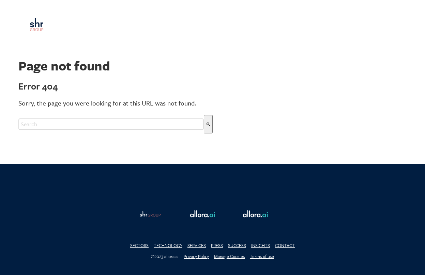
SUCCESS (237, 245)
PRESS (217, 245)
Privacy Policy (196, 256)
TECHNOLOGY (168, 245)
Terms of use (262, 256)
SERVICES (196, 245)
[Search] (208, 124)
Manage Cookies (229, 256)
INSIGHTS (260, 245)
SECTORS (139, 245)
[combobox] (111, 124)
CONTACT (285, 245)
